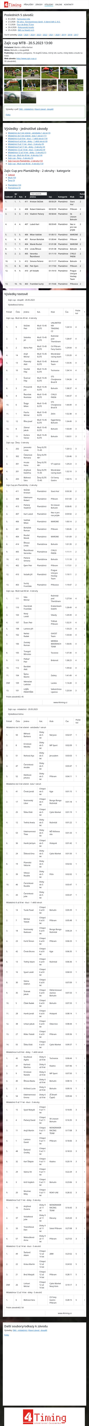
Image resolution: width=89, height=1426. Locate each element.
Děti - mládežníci (26, 109)
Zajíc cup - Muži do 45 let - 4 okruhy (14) (25, 155)
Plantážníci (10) (14, 185)
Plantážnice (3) (14, 188)
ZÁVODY (39, 4)
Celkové (11, 175)
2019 (64, 34)
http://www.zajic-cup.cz (26, 58)
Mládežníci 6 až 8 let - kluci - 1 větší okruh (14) (27, 138)
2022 (45, 34)
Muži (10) (12, 177)
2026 (20, 34)
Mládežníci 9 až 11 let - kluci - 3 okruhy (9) (26, 144)
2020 (57, 34)
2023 (39, 34)
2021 (51, 34)
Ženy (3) (11, 180)
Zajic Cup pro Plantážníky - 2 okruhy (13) (25, 161)
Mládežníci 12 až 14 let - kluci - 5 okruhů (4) (26, 149)
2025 (26, 34)
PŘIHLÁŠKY (28, 4)
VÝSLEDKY (48, 4)
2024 (32, 34)
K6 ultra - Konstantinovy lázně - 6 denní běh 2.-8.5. (38, 21)
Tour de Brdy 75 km (25, 24)
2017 (76, 34)
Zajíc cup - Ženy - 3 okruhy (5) (20, 158)
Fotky (8, 114)
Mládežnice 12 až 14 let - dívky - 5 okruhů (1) (27, 152)
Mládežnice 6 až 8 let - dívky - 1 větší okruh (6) (27, 141)
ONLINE (58, 4)
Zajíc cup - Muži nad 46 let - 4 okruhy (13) (25, 163)
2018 (70, 34)
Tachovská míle (23, 19)
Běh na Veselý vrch (26, 30)
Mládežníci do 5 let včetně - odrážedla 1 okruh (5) (29, 133)
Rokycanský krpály (26, 27)
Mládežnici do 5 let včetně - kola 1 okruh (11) (27, 136)
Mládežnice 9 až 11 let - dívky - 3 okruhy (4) (26, 147)
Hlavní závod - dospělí (44, 109)
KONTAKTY (68, 4)
